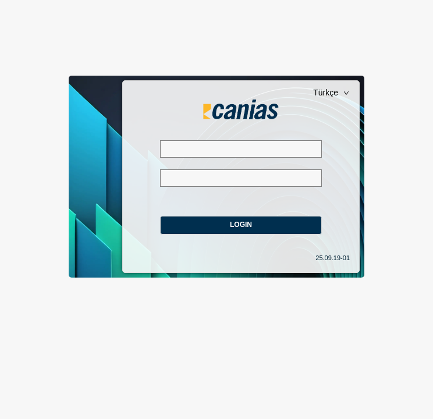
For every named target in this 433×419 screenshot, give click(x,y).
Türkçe (331, 92)
